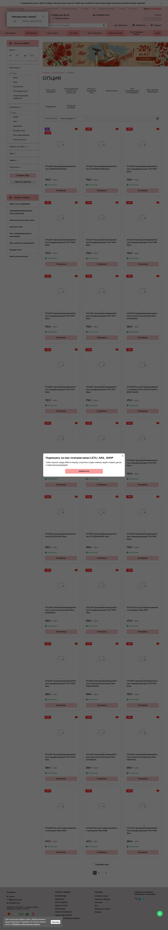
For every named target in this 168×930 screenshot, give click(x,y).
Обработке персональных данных (26, 924)
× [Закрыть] (123, 456)
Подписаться (84, 471)
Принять (55, 922)
